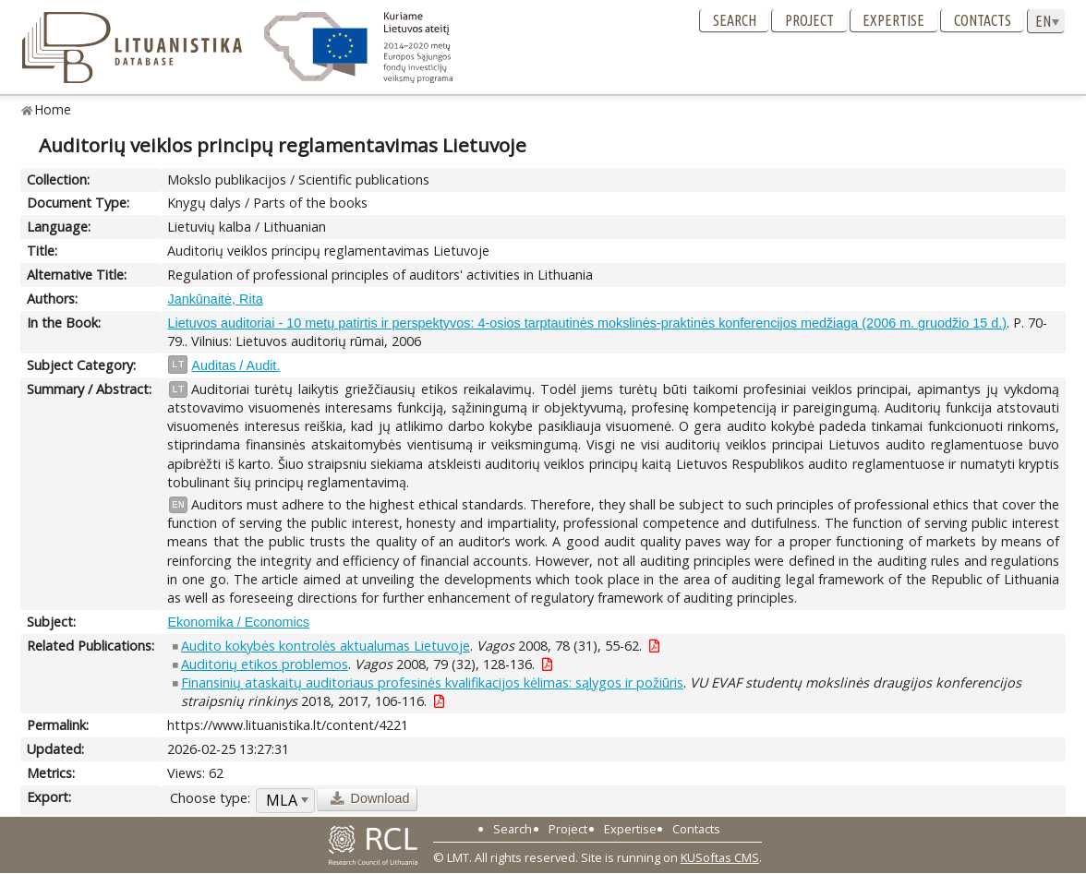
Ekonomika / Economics (238, 622)
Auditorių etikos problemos (264, 664)
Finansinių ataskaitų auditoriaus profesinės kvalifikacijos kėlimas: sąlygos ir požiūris (432, 682)
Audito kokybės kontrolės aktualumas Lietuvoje (325, 645)
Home (53, 109)
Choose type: (210, 798)
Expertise (893, 20)
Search (734, 20)
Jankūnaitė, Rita (214, 299)
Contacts (982, 20)
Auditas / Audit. (235, 365)
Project (809, 20)
